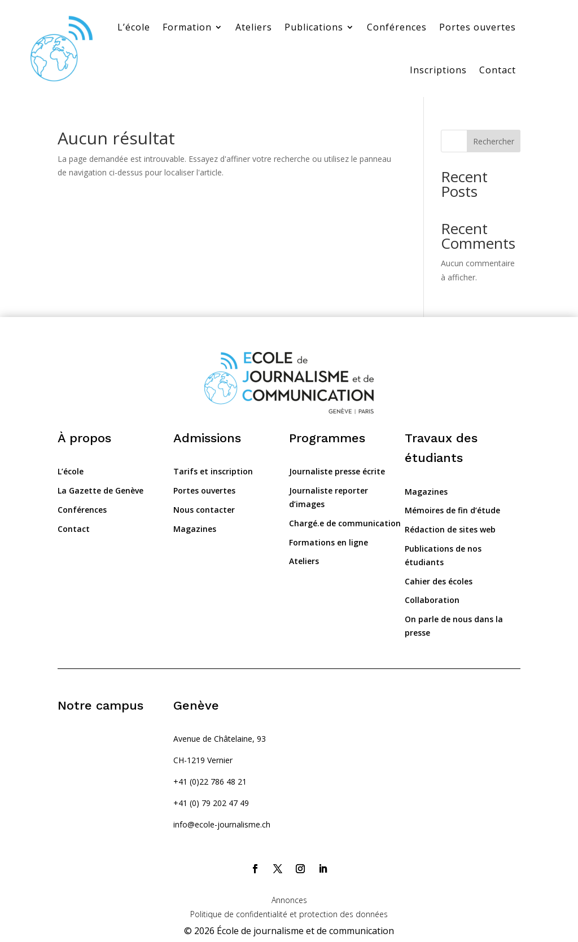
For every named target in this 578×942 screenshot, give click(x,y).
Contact (497, 70)
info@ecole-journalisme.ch (221, 824)
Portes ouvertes (477, 27)
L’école (133, 27)
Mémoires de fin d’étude (452, 510)
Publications (313, 27)
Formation (187, 27)
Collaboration (432, 600)
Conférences (397, 27)
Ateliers (253, 27)
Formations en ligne (328, 542)
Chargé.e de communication (345, 523)
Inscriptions (438, 70)
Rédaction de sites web (450, 529)
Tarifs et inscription (213, 471)
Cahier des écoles (438, 581)
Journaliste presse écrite (337, 471)
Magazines (194, 528)
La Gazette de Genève (100, 490)
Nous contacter (204, 509)
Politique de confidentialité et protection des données (289, 914)
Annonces (289, 900)
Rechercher (493, 141)
